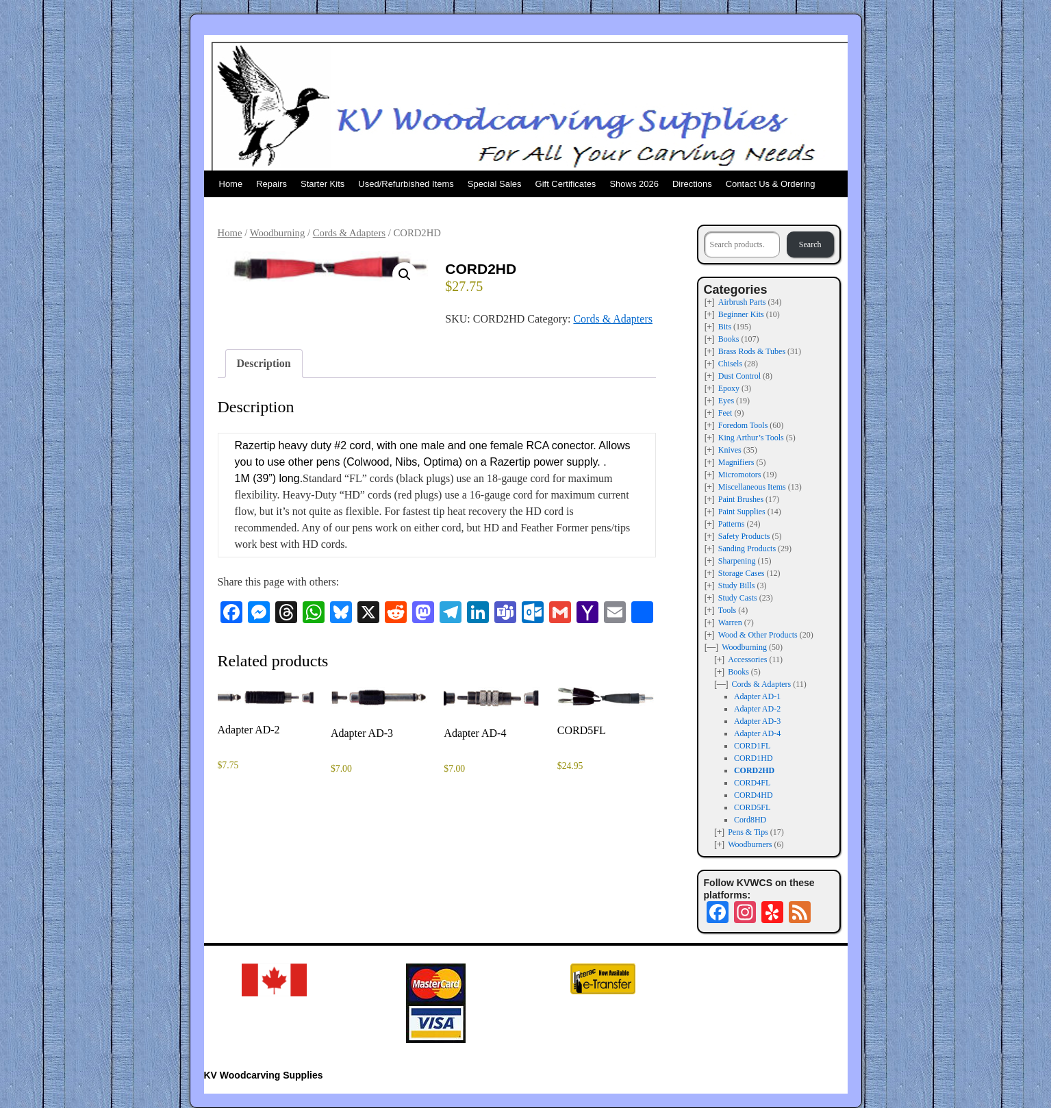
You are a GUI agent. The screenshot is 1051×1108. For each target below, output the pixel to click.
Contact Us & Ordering (770, 184)
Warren (730, 622)
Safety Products (744, 536)
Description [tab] (264, 363)
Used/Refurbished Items (405, 184)
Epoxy (728, 388)
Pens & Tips (748, 832)
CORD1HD (753, 758)
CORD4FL (752, 783)
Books (728, 339)
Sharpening (737, 561)
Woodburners (750, 844)
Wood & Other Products (758, 635)
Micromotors (739, 474)
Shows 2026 (634, 184)
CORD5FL (752, 807)
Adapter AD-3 (757, 721)
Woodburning (277, 232)
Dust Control (739, 376)
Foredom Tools (743, 425)
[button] (404, 274)
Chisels (730, 363)
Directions (692, 184)
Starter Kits (322, 184)
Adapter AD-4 (757, 733)
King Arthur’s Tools (751, 437)
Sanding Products (747, 548)
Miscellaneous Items (752, 487)
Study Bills (736, 585)
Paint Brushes (740, 499)
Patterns (731, 524)
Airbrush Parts (742, 302)
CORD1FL (752, 746)
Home (231, 184)
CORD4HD (753, 795)
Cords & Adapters (349, 232)
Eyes (726, 400)
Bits (724, 326)
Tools (727, 610)
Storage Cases (741, 573)
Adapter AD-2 (757, 709)
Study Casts (737, 598)
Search (810, 244)
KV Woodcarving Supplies (263, 1075)
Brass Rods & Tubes (751, 351)
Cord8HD (750, 819)
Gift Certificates (565, 184)
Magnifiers (736, 462)
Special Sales (495, 184)
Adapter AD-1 (757, 696)
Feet (725, 413)
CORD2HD (754, 770)
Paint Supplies (741, 511)
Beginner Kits (741, 314)
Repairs (271, 184)
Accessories (747, 659)
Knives (730, 450)
